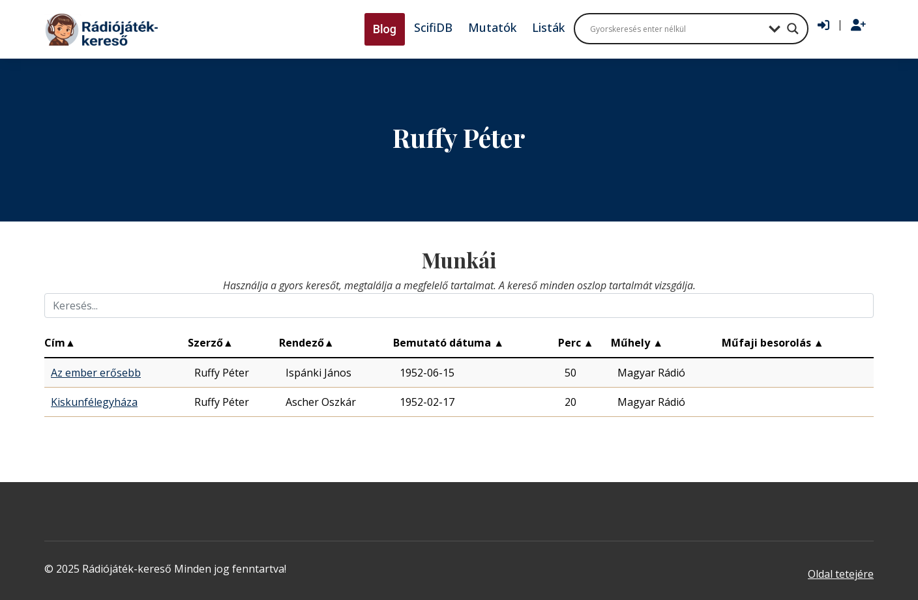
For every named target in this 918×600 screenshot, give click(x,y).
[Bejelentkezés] (823, 25)
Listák (548, 27)
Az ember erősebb (96, 372)
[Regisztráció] (858, 25)
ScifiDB (433, 27)
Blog (384, 29)
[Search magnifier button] (793, 29)
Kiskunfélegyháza (94, 402)
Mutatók (492, 27)
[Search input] (676, 29)
